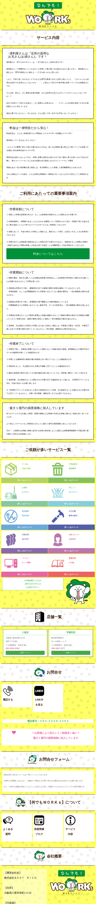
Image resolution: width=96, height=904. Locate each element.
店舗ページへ (25, 652)
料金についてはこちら (48, 253)
